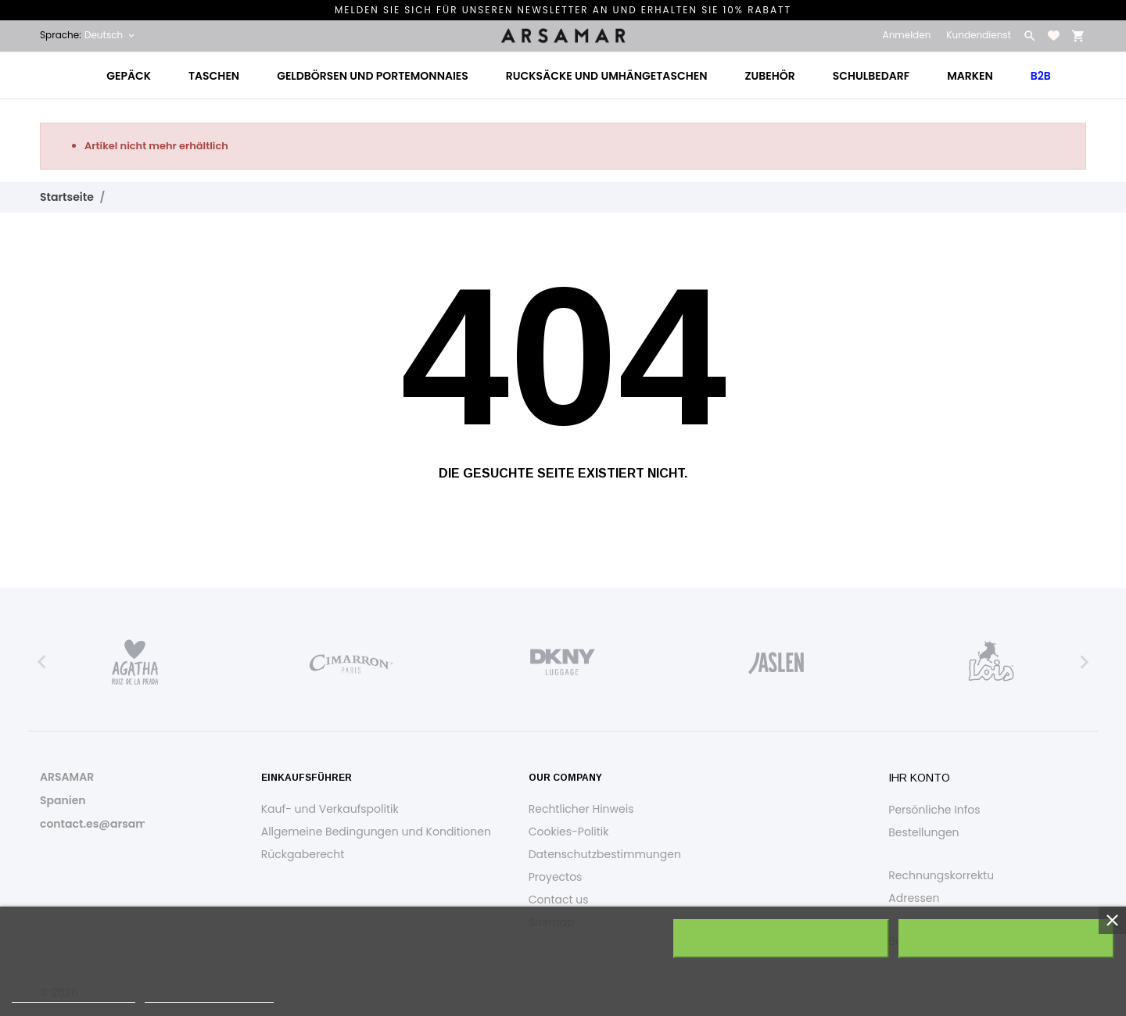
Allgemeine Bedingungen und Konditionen (376, 831)
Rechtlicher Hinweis (581, 809)
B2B (1041, 76)
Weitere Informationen (73, 995)
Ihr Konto (919, 777)
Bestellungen (923, 832)
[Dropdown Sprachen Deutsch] (110, 35)
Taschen (213, 76)
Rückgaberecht (303, 854)
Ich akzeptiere (1006, 938)
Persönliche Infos (934, 809)
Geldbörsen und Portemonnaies (372, 76)
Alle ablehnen (782, 938)
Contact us (559, 899)
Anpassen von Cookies (209, 995)
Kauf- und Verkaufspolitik (330, 809)
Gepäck (128, 76)
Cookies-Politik (569, 831)
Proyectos (556, 877)
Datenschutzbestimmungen (605, 854)
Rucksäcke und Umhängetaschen (607, 76)
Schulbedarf (871, 76)
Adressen (913, 898)
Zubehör (769, 76)
